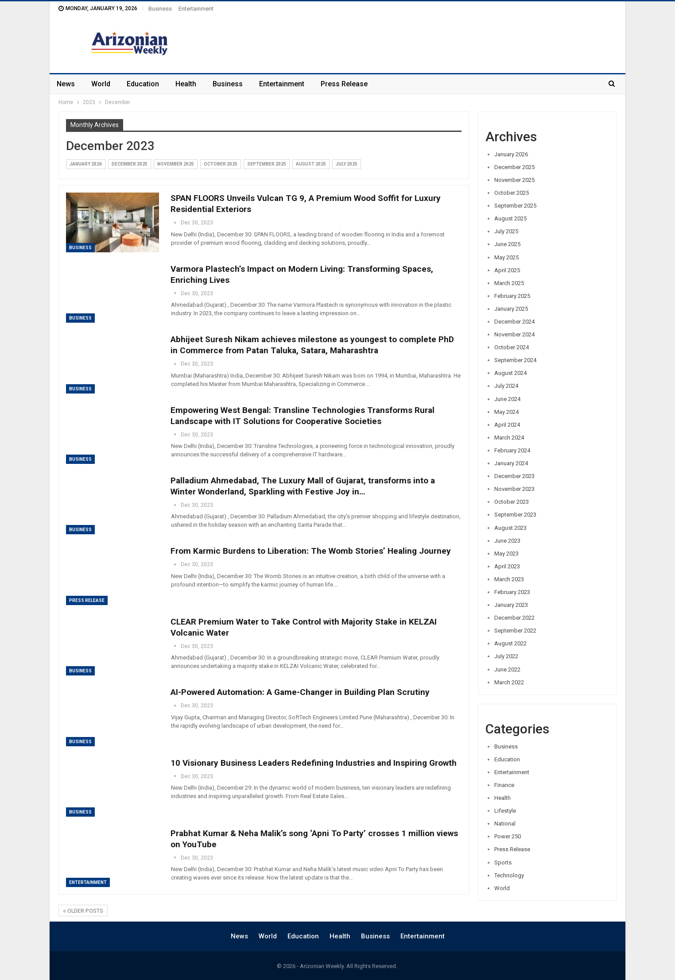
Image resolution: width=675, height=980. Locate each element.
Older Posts (83, 911)
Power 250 (507, 836)
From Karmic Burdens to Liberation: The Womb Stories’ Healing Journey (311, 551)
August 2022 (510, 643)
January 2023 (511, 605)
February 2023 (512, 592)
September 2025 (266, 164)
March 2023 (509, 579)
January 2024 (511, 463)
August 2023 (510, 528)
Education (143, 84)
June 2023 (507, 540)
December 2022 (514, 617)
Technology (509, 875)
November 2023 (514, 489)
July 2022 (506, 656)
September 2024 (515, 360)
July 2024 (506, 385)
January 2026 (86, 164)
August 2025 (311, 164)
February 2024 (512, 450)
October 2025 (220, 164)
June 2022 (507, 669)
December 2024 (514, 321)
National (505, 823)
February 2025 (512, 296)
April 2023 (507, 566)
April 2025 (507, 270)
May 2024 (506, 412)
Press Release (344, 84)
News (66, 84)
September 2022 (515, 630)
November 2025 (175, 164)
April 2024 (507, 424)
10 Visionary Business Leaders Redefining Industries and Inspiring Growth (314, 763)
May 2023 (506, 553)
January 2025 (511, 308)
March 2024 (509, 437)
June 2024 (507, 399)
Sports (503, 862)
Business (160, 8)
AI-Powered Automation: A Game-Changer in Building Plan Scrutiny (300, 692)
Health (185, 84)
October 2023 (511, 501)
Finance (504, 785)
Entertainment (195, 8)
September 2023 (515, 514)
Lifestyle (505, 810)
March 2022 (509, 682)
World (100, 84)
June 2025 (507, 244)
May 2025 (506, 257)
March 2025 (509, 283)
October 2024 (511, 347)
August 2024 (510, 373)
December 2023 (514, 476)
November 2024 (514, 334)
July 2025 (346, 164)
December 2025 (129, 164)
